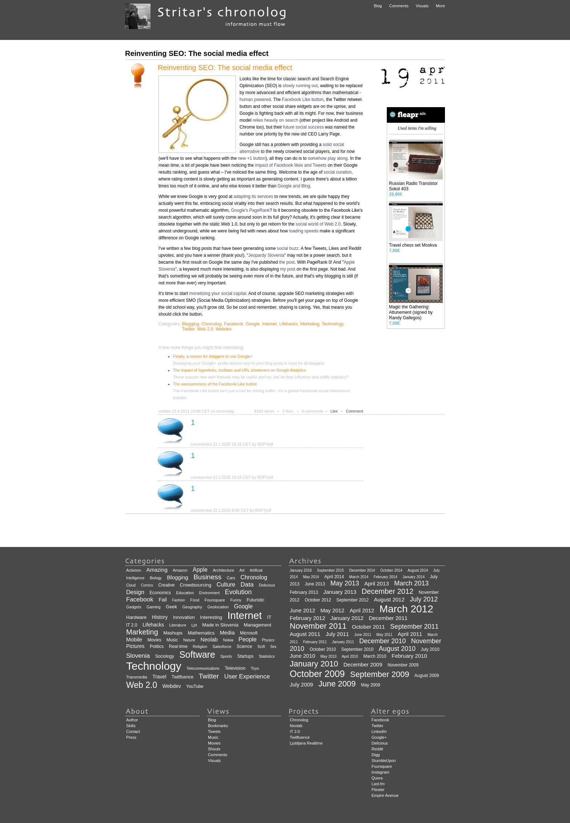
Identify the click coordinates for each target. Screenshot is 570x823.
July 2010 (430, 649)
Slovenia (138, 655)
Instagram (380, 772)
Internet (269, 324)
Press (131, 737)
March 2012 (406, 609)
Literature (177, 625)
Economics (160, 592)
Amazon (180, 570)
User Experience (247, 676)
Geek (171, 606)
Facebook (233, 324)
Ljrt (194, 625)
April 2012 (362, 610)
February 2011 (315, 642)
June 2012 (302, 610)
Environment (209, 593)
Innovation (184, 617)
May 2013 (344, 583)
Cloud (131, 585)
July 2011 (337, 634)
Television (235, 668)
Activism (133, 570)
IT (269, 617)
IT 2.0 (131, 625)
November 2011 (318, 626)
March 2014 (359, 577)
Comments (398, 6)
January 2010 (314, 663)
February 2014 (385, 577)
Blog (378, 6)
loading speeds (304, 231)
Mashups (172, 633)
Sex (273, 647)
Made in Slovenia (220, 625)
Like (334, 411)
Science (244, 646)
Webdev (224, 329)
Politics (157, 646)
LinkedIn (379, 731)
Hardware (136, 617)
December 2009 (363, 664)
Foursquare (215, 600)
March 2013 (411, 583)
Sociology (164, 656)
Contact (133, 731)
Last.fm (378, 784)
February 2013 (304, 592)
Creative (166, 585)
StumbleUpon (384, 760)
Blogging (190, 324)
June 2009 (337, 683)
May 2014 (311, 577)
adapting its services (253, 196)
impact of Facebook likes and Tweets (291, 165)
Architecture (223, 570)
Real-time (178, 646)
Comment (354, 411)
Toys (255, 668)
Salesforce (222, 646)
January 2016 (301, 570)
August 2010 (397, 648)
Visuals (422, 6)
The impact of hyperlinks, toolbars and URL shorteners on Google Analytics (239, 370)
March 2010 (374, 656)
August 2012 (389, 599)
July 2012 (424, 599)
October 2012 (318, 600)
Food (194, 600)
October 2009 (317, 674)
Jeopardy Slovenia (266, 255)
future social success (303, 127)
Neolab (209, 639)
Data (247, 584)
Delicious (267, 585)
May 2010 (329, 656)
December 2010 (382, 641)
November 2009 (403, 665)
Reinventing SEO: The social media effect (225, 68)
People (247, 639)
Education (185, 593)
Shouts (214, 749)
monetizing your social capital (217, 293)
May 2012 (333, 610)
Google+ (379, 737)
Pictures (135, 646)
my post (287, 269)
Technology (333, 324)
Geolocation (218, 607)
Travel (159, 677)
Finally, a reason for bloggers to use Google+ (213, 356)
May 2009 (370, 685)
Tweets (214, 731)
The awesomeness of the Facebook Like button (215, 384)
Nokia (228, 640)
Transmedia (136, 677)
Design (135, 592)
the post (287, 262)
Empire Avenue (385, 795)
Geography (192, 607)
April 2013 (376, 583)
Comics (147, 585)
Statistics (267, 656)
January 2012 (347, 618)
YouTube (194, 686)
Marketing (310, 324)
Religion (200, 646)
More (440, 6)
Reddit (377, 749)
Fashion (178, 600)
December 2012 (387, 591)
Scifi (261, 646)
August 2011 (305, 634)
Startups (245, 656)
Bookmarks (218, 725)
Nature (189, 640)
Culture (226, 584)
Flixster (378, 789)
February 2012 (307, 618)
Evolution (238, 592)
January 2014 (413, 577)
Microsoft (249, 633)
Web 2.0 (205, 329)
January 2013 (340, 592)
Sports (226, 656)
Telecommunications (203, 668)
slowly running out (300, 85)
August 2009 (426, 675)
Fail (162, 600)
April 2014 (334, 576)
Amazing (156, 570)
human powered (255, 99)
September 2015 (330, 570)
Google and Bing (294, 185)
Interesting (211, 617)
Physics (268, 640)
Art (242, 570)
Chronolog (211, 324)
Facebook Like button (303, 99)
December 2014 (362, 570)
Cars (231, 578)
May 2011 (385, 635)
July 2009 (301, 684)
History (160, 617)
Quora (377, 778)
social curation (338, 172)
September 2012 (352, 600)
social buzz (287, 248)
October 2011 (368, 627)
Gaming (153, 607)
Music (172, 639)
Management (257, 625)
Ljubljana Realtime (306, 743)
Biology (156, 578)
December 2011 (388, 618)
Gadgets (133, 607)
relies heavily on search (275, 120)
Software (197, 654)
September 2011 (414, 626)
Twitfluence (182, 677)
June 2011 (362, 635)
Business (207, 577)
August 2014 (418, 570)
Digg (376, 755)
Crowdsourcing (196, 585)
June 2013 (315, 584)
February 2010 (409, 656)
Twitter (188, 329)
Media (227, 632)
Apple (200, 570)
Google (253, 324)
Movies (154, 639)
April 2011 (410, 634)
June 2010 (302, 656)
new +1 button (251, 158)
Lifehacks (288, 324)
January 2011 (343, 642)
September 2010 (357, 649)
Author (132, 720)
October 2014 (391, 570)
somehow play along (328, 158)
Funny (235, 600)
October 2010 (323, 649)
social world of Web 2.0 (318, 224)
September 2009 (379, 674)
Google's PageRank (250, 210)
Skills (131, 725)
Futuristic (255, 600)
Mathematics (201, 633)
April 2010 (350, 656)
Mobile (134, 639)
